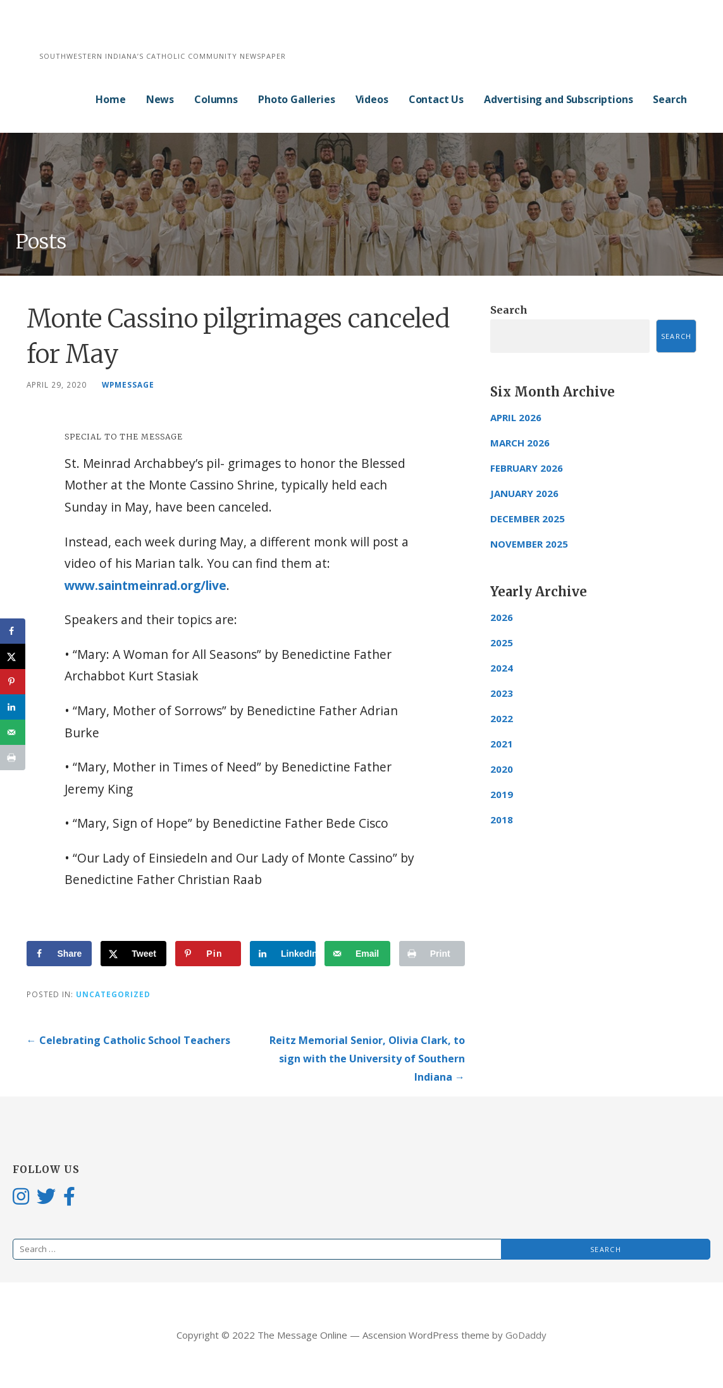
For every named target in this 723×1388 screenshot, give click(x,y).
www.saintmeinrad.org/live (145, 585)
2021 (501, 743)
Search (669, 99)
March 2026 (520, 442)
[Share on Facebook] (59, 953)
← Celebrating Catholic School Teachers (128, 1040)
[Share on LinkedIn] (283, 953)
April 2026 (515, 417)
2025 (501, 642)
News (160, 99)
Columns (216, 99)
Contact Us (436, 99)
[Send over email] (357, 953)
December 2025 (527, 518)
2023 (501, 693)
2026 (501, 617)
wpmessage (128, 384)
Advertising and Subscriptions (558, 99)
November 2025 (529, 543)
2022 (501, 718)
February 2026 (526, 468)
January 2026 (524, 493)
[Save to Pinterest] (208, 953)
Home (110, 99)
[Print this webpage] (432, 953)
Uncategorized (113, 994)
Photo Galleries (296, 99)
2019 (501, 794)
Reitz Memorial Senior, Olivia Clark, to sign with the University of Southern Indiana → (367, 1058)
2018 (501, 819)
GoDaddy (526, 1335)
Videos (371, 99)
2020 (501, 769)
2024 (501, 667)
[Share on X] (133, 953)
